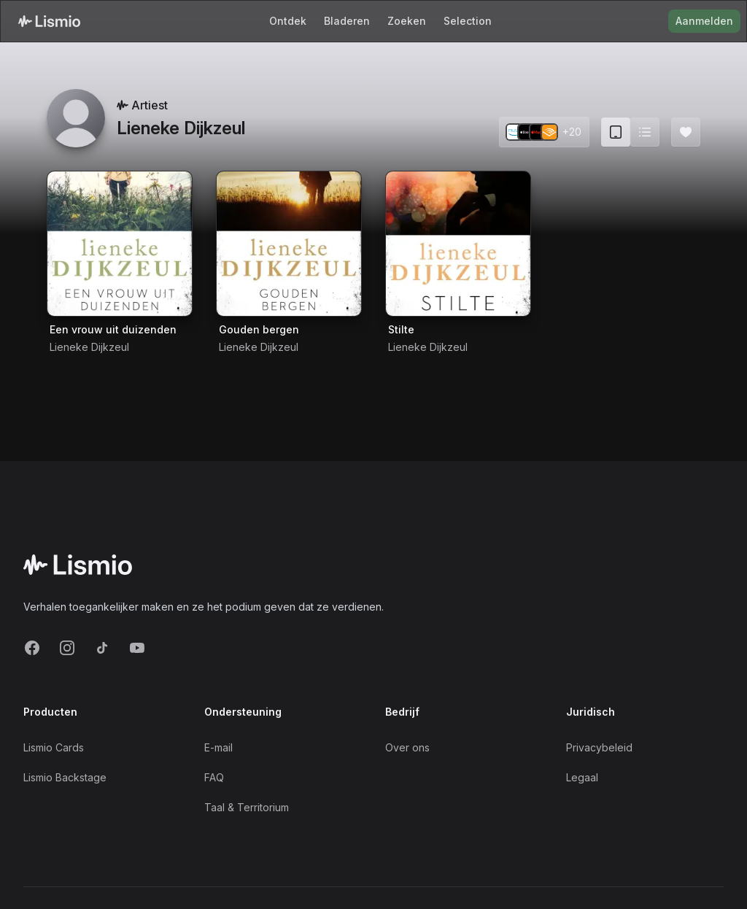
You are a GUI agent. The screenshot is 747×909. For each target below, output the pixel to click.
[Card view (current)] (615, 132)
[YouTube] (137, 648)
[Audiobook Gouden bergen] (289, 244)
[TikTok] (102, 648)
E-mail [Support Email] (218, 747)
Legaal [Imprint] (582, 777)
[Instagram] (67, 648)
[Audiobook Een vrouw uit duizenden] (120, 244)
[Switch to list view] (644, 132)
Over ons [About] (407, 747)
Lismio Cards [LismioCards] (53, 747)
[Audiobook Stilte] (458, 244)
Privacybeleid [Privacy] (599, 747)
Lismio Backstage (65, 777)
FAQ (214, 777)
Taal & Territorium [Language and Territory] (246, 807)
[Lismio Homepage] (49, 21)
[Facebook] (32, 648)
